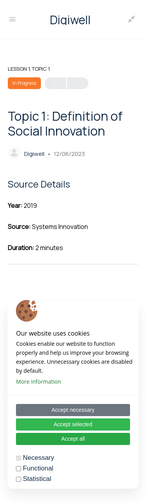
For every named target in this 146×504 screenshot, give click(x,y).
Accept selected (73, 424)
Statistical (37, 479)
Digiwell (70, 19)
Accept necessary (73, 410)
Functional (38, 468)
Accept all (73, 439)
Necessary (38, 457)
